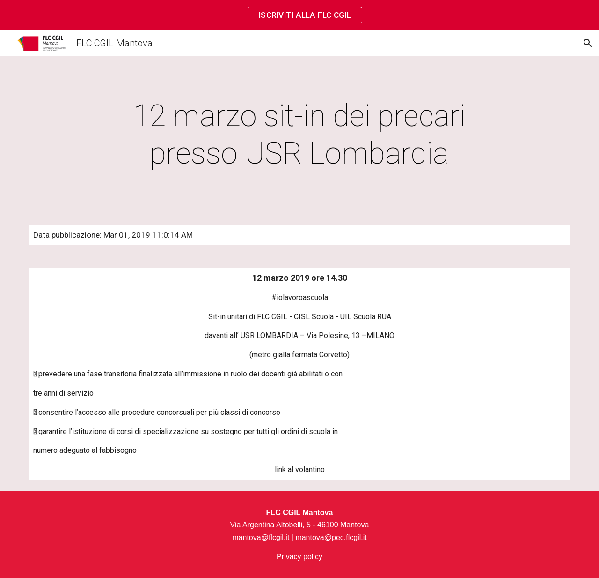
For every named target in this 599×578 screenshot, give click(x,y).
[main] (299, 135)
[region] (299, 15)
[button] (588, 43)
